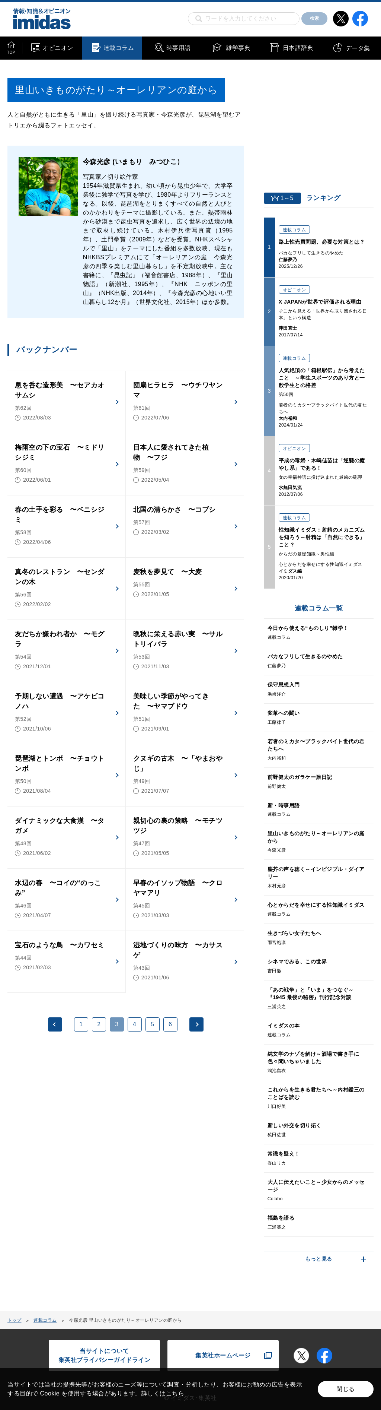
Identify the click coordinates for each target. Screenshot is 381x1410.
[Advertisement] (67, 1117)
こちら (175, 1393)
